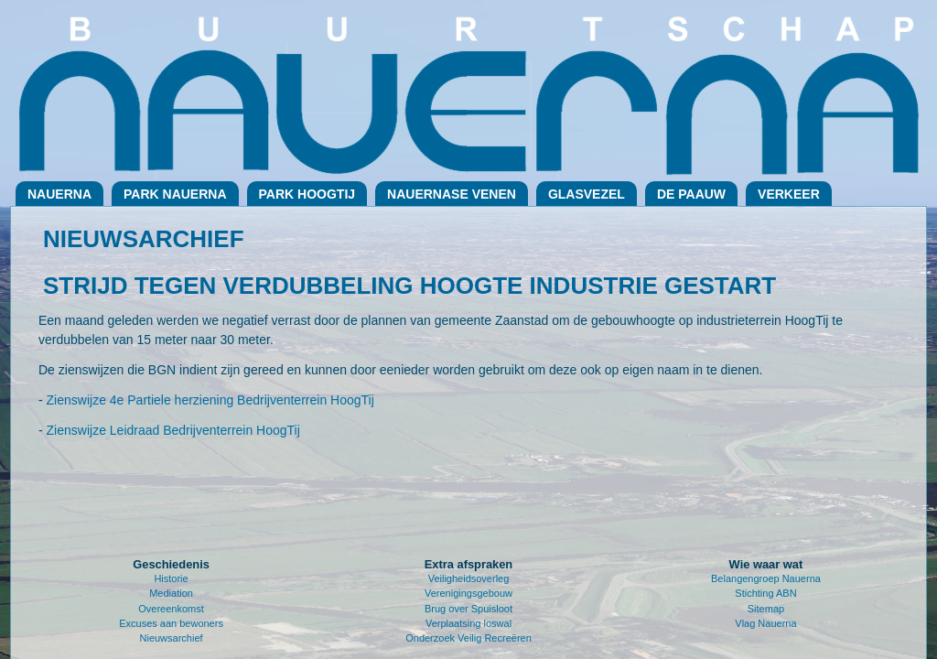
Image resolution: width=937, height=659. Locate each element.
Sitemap (766, 608)
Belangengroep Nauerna (766, 578)
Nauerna (59, 194)
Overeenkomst (171, 608)
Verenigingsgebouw (468, 593)
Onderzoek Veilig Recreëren (468, 637)
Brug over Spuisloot (468, 608)
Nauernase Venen (451, 194)
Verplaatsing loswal (468, 623)
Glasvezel (586, 194)
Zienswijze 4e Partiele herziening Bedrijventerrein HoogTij (210, 400)
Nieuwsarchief (171, 637)
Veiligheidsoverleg (469, 578)
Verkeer (789, 194)
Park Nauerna (175, 194)
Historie (171, 578)
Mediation (171, 593)
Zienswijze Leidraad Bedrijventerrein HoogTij (173, 430)
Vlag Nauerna (765, 623)
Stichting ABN (765, 593)
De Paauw (691, 194)
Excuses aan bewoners (171, 623)
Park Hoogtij (307, 194)
